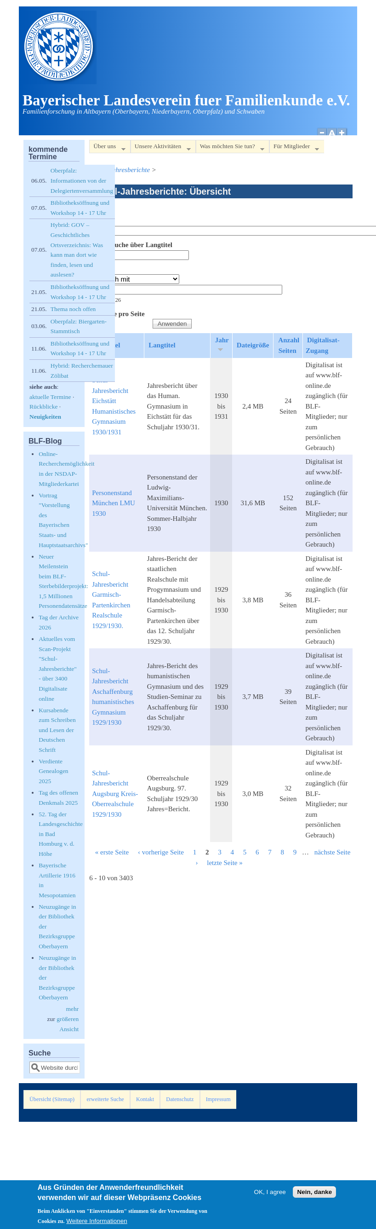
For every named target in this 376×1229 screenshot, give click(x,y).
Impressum (218, 1099)
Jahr (96, 269)
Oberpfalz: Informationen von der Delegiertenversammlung (82, 180)
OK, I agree (270, 1193)
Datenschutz (180, 1099)
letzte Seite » (224, 862)
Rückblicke (43, 406)
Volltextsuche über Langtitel (130, 244)
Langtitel (161, 345)
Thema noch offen (73, 309)
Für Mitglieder (294, 148)
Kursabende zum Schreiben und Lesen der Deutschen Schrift (57, 730)
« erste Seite (112, 852)
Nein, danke (314, 1193)
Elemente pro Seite (117, 313)
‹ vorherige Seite (161, 852)
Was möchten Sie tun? (230, 148)
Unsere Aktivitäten (161, 148)
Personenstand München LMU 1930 (113, 503)
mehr (72, 1008)
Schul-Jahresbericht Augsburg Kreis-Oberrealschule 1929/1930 (115, 793)
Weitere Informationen (96, 1222)
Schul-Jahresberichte (120, 169)
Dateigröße (253, 345)
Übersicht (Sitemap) (51, 1099)
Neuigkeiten (45, 416)
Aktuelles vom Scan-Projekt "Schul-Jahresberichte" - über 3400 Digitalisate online (58, 668)
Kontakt (145, 1099)
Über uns (107, 148)
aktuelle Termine (50, 396)
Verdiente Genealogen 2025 (53, 771)
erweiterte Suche (105, 1099)
